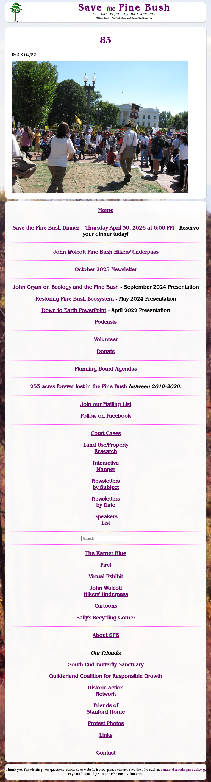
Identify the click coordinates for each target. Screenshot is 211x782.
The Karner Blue (105, 553)
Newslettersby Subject (106, 484)
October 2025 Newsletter (106, 269)
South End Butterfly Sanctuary (105, 664)
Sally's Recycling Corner (105, 618)
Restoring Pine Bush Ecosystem (74, 299)
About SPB (106, 635)
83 (106, 40)
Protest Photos (106, 723)
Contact (105, 753)
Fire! (105, 565)
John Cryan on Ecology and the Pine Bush (66, 287)
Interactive (106, 463)
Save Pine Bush (125, 7)
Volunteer (106, 339)
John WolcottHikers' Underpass (106, 591)
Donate (106, 351)
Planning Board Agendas (106, 369)
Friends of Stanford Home (106, 708)
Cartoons (106, 606)
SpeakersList (105, 519)
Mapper (105, 469)
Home (105, 210)
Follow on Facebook (105, 416)
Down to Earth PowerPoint (73, 310)
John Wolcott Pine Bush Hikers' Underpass (105, 252)
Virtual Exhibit (106, 576)
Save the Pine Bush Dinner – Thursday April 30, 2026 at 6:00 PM (93, 228)
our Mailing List (111, 404)
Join (85, 404)
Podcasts (105, 322)
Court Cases (106, 433)
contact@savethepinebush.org (183, 770)
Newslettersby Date (106, 502)
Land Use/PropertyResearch (105, 448)
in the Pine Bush (95, 386)
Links (105, 735)
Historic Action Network (106, 691)
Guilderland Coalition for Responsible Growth (105, 676)
